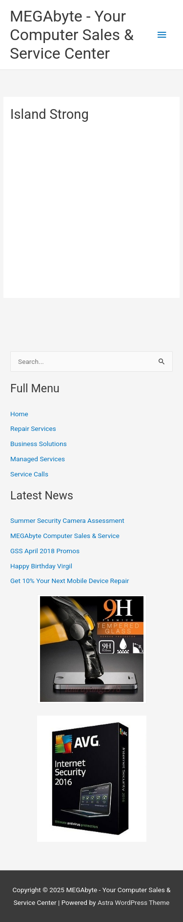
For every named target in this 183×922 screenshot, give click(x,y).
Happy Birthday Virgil (41, 566)
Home (19, 414)
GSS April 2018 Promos (45, 551)
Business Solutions (38, 444)
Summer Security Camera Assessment (67, 520)
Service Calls (29, 474)
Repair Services (33, 428)
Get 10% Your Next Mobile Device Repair (69, 581)
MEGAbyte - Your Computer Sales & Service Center (72, 35)
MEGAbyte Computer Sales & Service (65, 536)
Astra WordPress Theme (133, 902)
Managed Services (37, 459)
